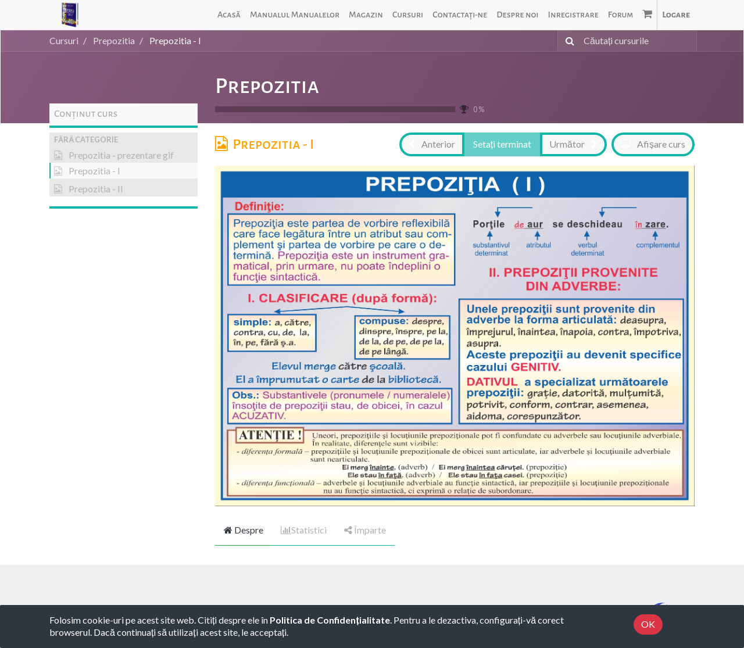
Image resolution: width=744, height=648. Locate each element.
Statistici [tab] (304, 529)
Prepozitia (267, 86)
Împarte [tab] (365, 529)
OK (648, 623)
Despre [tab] (243, 529)
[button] (123, 140)
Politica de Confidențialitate (329, 619)
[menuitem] (229, 15)
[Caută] (567, 41)
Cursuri (63, 40)
